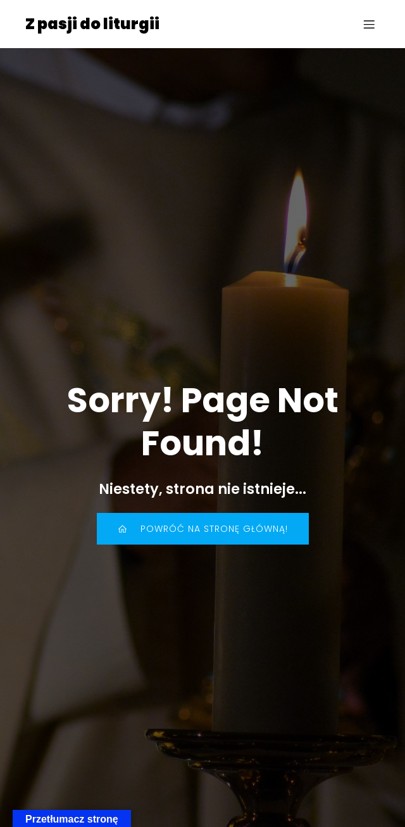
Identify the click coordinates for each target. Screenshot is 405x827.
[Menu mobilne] (369, 24)
